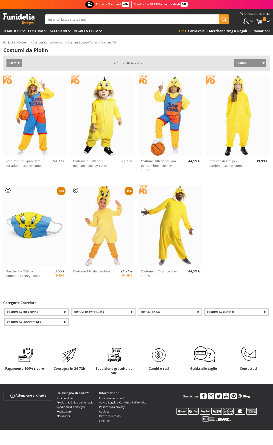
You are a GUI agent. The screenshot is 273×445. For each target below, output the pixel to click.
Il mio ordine (64, 398)
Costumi (35, 31)
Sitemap (104, 420)
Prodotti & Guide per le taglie (74, 402)
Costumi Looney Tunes (82, 42)
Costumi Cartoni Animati (48, 42)
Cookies (104, 411)
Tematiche (12, 31)
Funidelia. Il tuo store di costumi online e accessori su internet (18, 19)
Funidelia (9, 42)
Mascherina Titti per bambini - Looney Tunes (22, 273)
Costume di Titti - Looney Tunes (159, 273)
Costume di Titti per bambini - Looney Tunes (226, 163)
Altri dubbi (63, 416)
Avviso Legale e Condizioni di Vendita (122, 402)
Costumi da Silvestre (220, 312)
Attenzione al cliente (28, 395)
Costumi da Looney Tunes (24, 322)
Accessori (58, 31)
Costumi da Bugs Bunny (22, 312)
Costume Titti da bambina (92, 271)
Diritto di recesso (110, 416)
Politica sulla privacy (112, 407)
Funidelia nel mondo (112, 398)
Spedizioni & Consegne (71, 407)
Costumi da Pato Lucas (89, 312)
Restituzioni (64, 411)
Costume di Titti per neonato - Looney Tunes (90, 163)
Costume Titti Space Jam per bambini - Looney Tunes (158, 165)
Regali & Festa (86, 31)
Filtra (12, 63)
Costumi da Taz (150, 312)
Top (180, 31)
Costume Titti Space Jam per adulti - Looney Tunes (23, 163)
